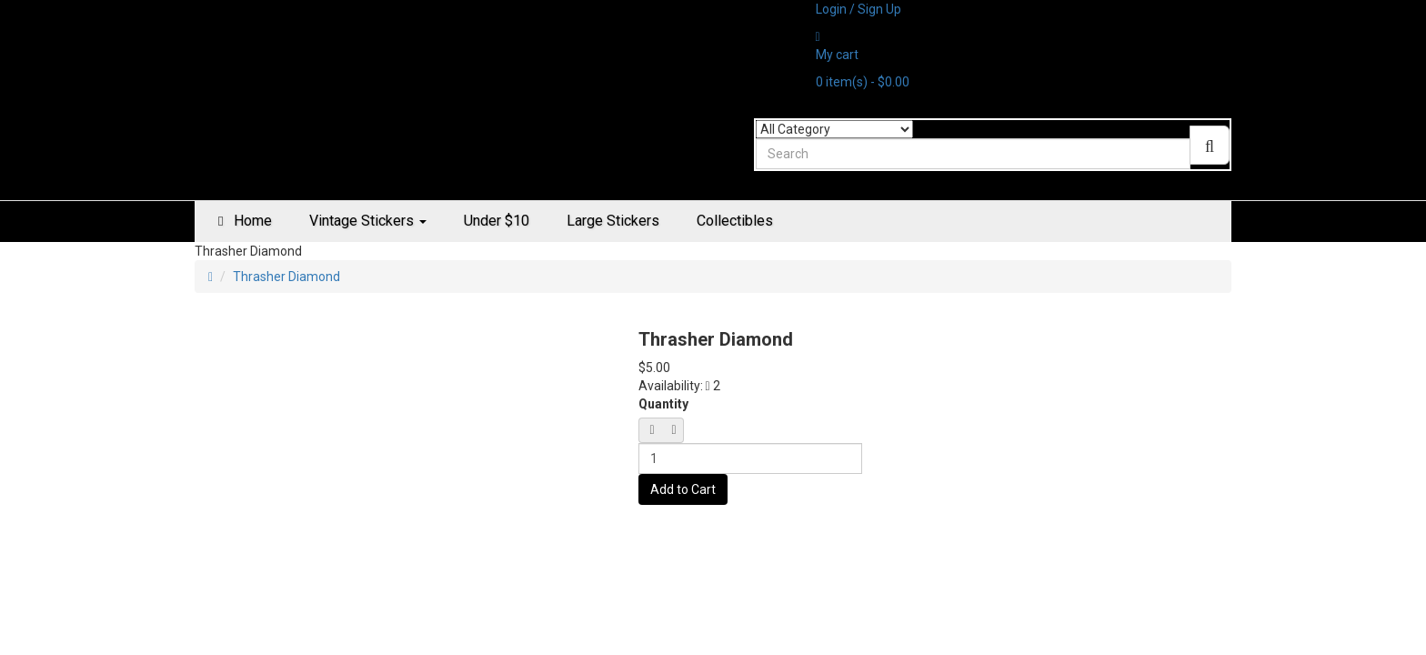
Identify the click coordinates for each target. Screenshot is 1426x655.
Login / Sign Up (858, 9)
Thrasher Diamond (286, 276)
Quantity (663, 404)
